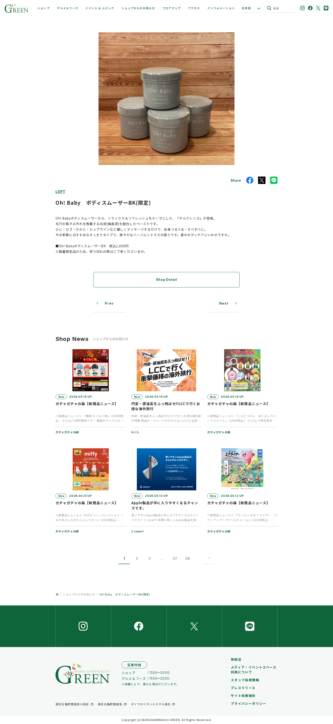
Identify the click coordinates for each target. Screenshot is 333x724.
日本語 (246, 8)
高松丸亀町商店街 (110, 704)
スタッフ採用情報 (245, 680)
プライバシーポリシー (248, 703)
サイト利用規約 (243, 695)
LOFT (60, 191)
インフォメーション (221, 8)
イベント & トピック (99, 8)
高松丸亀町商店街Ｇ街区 (72, 704)
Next (223, 303)
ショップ (43, 8)
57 (175, 558)
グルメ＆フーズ (67, 8)
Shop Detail (166, 279)
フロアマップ (171, 8)
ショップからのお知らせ (138, 8)
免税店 (236, 659)
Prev (109, 303)
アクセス (194, 8)
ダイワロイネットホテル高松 (151, 704)
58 (187, 558)
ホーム (57, 594)
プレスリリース (243, 687)
